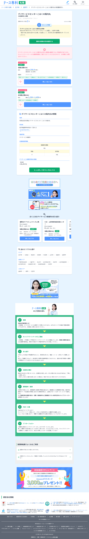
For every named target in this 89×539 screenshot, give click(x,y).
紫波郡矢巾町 (32, 264)
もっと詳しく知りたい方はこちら (44, 170)
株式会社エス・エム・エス (26, 503)
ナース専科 (17, 526)
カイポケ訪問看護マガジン (40, 530)
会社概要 (51, 516)
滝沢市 (55, 262)
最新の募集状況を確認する (44, 41)
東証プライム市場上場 (38, 503)
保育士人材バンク (81, 528)
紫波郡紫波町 (42, 264)
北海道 (26, 255)
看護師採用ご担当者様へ (22, 516)
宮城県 (39, 255)
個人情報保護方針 (42, 516)
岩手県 (17, 7)
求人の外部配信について (44, 519)
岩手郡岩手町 (47, 262)
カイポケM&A (52, 530)
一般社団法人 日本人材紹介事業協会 (18, 512)
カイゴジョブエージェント (39, 528)
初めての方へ (10, 516)
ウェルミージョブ (26, 528)
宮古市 (39, 262)
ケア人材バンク (52, 528)
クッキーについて (76, 516)
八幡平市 (32, 262)
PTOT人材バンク (6, 528)
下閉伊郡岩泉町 (22, 262)
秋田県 (45, 255)
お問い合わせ (66, 516)
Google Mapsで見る (24, 130)
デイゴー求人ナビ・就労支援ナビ (66, 528)
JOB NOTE (80, 526)
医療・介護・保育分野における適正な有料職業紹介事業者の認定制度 (68, 502)
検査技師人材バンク (41, 526)
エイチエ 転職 (16, 528)
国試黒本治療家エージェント (68, 526)
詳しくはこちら (47, 82)
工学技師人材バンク (53, 526)
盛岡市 (25, 7)
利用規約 (33, 516)
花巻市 (50, 264)
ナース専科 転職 (6, 7)
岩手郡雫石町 (22, 264)
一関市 (26, 271)
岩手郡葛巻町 (63, 262)
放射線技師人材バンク (28, 526)
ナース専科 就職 (8, 526)
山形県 (51, 255)
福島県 (58, 255)
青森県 (33, 255)
